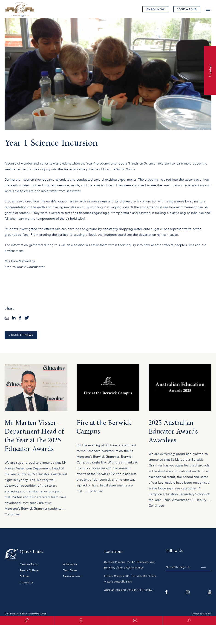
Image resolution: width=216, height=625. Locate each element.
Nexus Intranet (72, 576)
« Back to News (21, 335)
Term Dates (70, 570)
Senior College (29, 570)
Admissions (70, 564)
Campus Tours (28, 564)
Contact (210, 70)
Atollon (207, 613)
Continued (12, 514)
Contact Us (26, 582)
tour (187, 9)
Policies (24, 576)
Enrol (155, 9)
